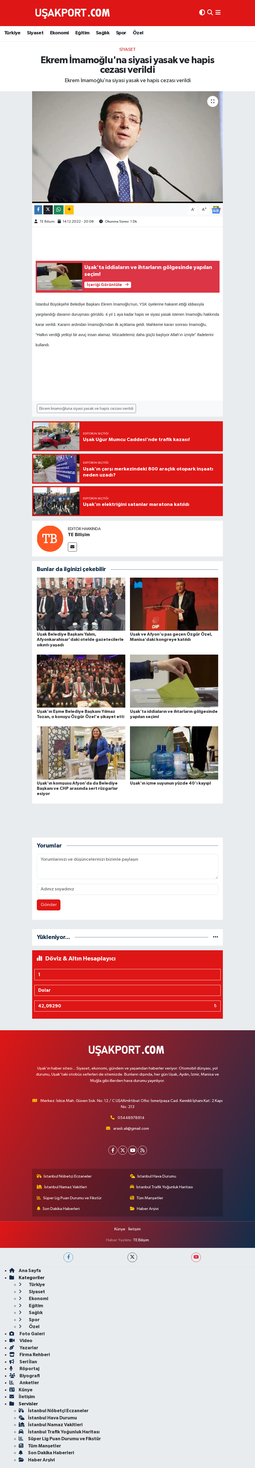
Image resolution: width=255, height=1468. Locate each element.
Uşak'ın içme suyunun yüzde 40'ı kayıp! (170, 783)
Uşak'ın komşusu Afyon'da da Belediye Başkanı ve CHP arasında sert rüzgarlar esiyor (77, 788)
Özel (138, 33)
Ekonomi (59, 33)
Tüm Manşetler (146, 1198)
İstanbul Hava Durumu (153, 1176)
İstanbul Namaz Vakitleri (62, 1187)
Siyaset (35, 33)
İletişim (134, 1229)
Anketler (24, 1382)
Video (20, 1340)
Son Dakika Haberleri (58, 1209)
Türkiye (12, 33)
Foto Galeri (27, 1333)
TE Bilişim (47, 221)
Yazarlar (23, 1347)
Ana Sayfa (25, 1270)
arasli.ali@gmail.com (131, 1128)
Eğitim (82, 33)
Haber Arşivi (144, 1209)
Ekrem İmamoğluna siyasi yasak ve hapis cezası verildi (86, 408)
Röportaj (24, 1368)
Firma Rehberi (29, 1354)
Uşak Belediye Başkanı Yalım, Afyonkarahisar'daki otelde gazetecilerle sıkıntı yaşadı (80, 639)
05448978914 (131, 1118)
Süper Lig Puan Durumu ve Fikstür (69, 1198)
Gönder (49, 904)
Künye (119, 1229)
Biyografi (24, 1375)
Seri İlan (23, 1361)
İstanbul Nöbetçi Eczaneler (64, 1176)
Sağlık (102, 33)
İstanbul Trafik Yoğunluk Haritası (161, 1187)
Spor (121, 33)
